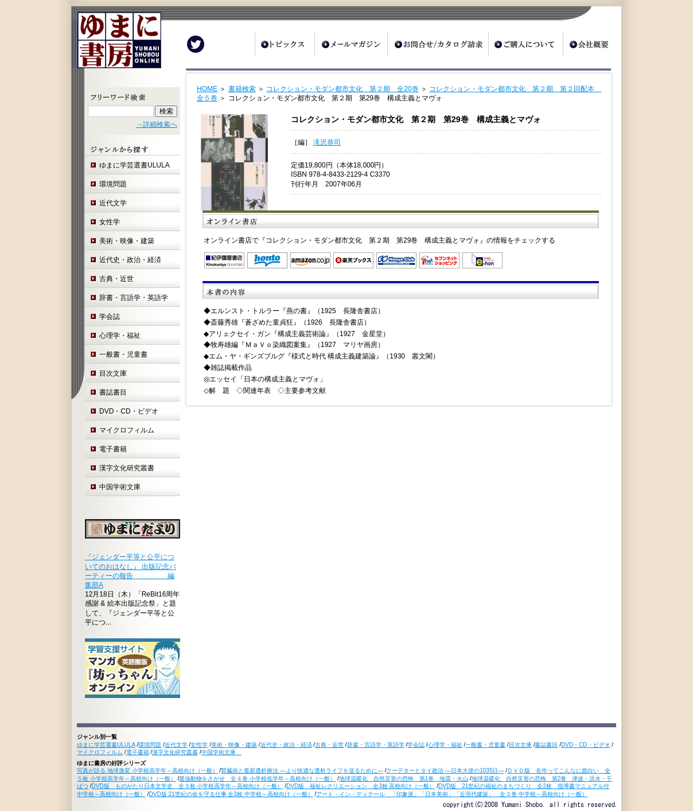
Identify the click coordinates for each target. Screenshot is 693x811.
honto (267, 260)
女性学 (109, 222)
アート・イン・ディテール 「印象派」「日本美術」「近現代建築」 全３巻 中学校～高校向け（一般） (451, 794)
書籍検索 (242, 89)
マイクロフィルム (126, 430)
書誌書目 (113, 392)
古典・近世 (116, 279)
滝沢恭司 (327, 142)
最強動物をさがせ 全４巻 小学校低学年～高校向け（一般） (257, 778)
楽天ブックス (353, 260)
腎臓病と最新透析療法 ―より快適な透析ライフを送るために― (302, 770)
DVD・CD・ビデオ (128, 411)
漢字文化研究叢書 (126, 468)
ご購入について (525, 44)
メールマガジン (350, 44)
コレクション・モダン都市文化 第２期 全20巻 (342, 89)
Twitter (195, 44)
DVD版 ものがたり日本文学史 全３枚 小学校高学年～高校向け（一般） (187, 786)
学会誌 (109, 317)
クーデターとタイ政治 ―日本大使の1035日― (445, 770)
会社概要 (592, 44)
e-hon (482, 260)
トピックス (284, 44)
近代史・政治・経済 (130, 260)
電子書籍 (113, 449)
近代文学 (113, 203)
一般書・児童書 (123, 354)
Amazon (310, 260)
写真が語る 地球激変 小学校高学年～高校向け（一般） (147, 770)
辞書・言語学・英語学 (133, 298)
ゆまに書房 (116, 44)
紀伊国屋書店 (224, 260)
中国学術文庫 (123, 487)
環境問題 (113, 184)
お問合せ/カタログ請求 (437, 44)
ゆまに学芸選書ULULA (134, 165)
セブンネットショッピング (439, 260)
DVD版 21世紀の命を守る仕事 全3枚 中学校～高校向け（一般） (231, 794)
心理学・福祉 (120, 336)
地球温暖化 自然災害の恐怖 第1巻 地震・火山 (404, 778)
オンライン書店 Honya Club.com (396, 260)
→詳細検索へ (156, 124)
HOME (207, 89)
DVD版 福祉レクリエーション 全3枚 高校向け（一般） (360, 786)
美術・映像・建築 (126, 241)
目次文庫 (113, 373)
